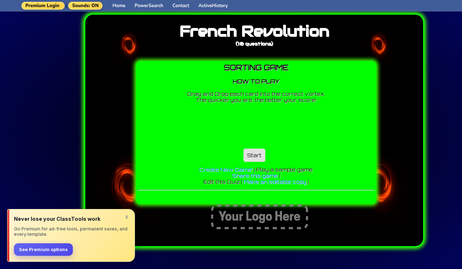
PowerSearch (149, 6)
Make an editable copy (275, 182)
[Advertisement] (268, 124)
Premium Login (42, 6)
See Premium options (43, 249)
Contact (180, 6)
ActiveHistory (213, 6)
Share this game (255, 176)
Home (118, 6)
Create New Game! (225, 169)
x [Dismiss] (126, 216)
